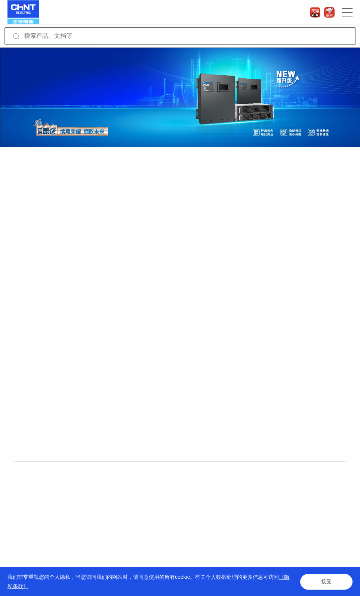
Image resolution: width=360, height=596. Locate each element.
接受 (326, 582)
